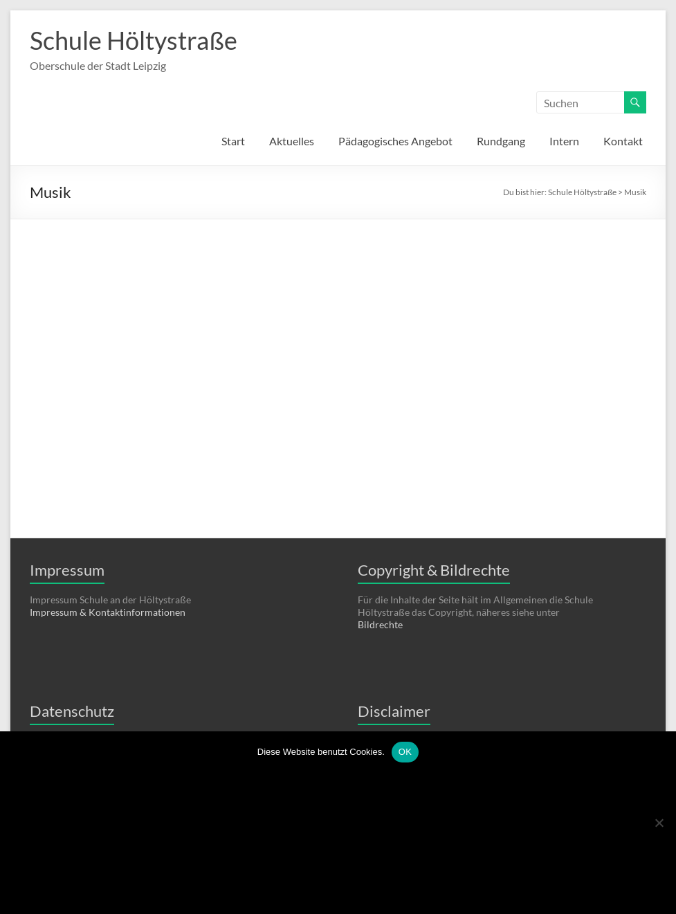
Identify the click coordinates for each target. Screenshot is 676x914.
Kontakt (623, 140)
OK (405, 752)
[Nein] (659, 823)
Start (233, 140)
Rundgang (501, 140)
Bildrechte (380, 624)
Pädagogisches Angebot (395, 140)
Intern (564, 140)
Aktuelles (291, 140)
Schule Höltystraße (133, 40)
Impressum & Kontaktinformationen (107, 612)
